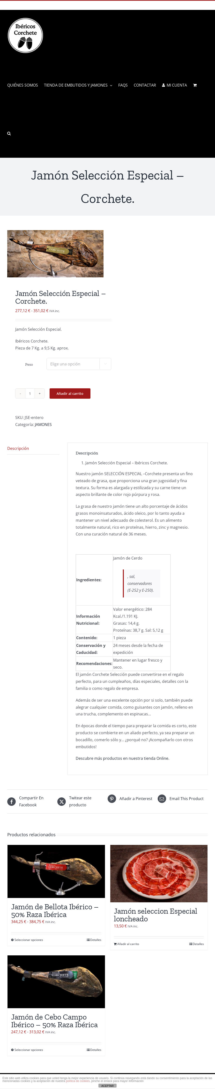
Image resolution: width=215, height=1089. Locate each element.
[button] (9, 133)
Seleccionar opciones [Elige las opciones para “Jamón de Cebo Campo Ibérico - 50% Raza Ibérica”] (29, 1050)
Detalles (95, 940)
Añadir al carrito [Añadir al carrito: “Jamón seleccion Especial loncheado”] (128, 944)
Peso (29, 364)
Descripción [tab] (18, 448)
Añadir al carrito (70, 393)
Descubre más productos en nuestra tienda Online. (122, 758)
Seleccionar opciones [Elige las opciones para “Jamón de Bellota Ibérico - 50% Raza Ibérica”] (29, 940)
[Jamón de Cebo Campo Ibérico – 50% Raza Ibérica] (56, 981)
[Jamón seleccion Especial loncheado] (159, 873)
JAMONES (43, 424)
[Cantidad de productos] (30, 393)
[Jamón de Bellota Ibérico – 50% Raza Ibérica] (56, 871)
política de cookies (78, 1081)
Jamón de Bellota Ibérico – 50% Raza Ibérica (55, 910)
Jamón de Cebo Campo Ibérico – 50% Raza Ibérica (54, 1020)
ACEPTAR (107, 1085)
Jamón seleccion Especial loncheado (155, 914)
